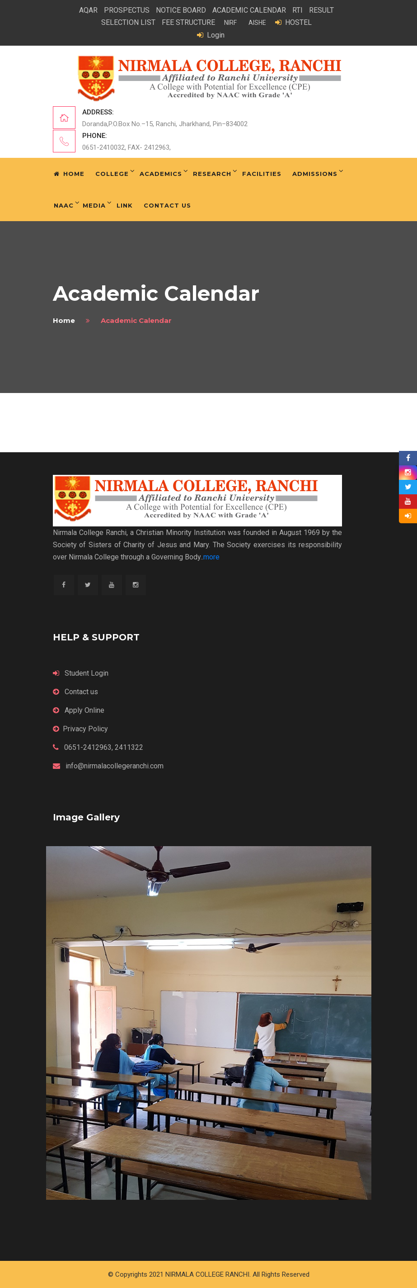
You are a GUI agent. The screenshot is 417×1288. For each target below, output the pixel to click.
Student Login (80, 673)
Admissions (314, 173)
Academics (161, 173)
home (64, 320)
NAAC (64, 205)
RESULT (321, 10)
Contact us (75, 691)
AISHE (257, 22)
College (112, 173)
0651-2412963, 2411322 (98, 747)
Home (69, 173)
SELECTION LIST (128, 22)
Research (212, 173)
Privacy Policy (80, 728)
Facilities (261, 173)
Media (94, 205)
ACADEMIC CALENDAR (249, 10)
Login (211, 35)
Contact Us (167, 205)
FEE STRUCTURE (188, 22)
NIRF (230, 22)
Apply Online (78, 710)
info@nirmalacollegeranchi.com (108, 766)
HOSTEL (293, 22)
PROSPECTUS (127, 10)
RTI (297, 10)
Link (125, 205)
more (211, 557)
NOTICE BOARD (181, 10)
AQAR (88, 10)
